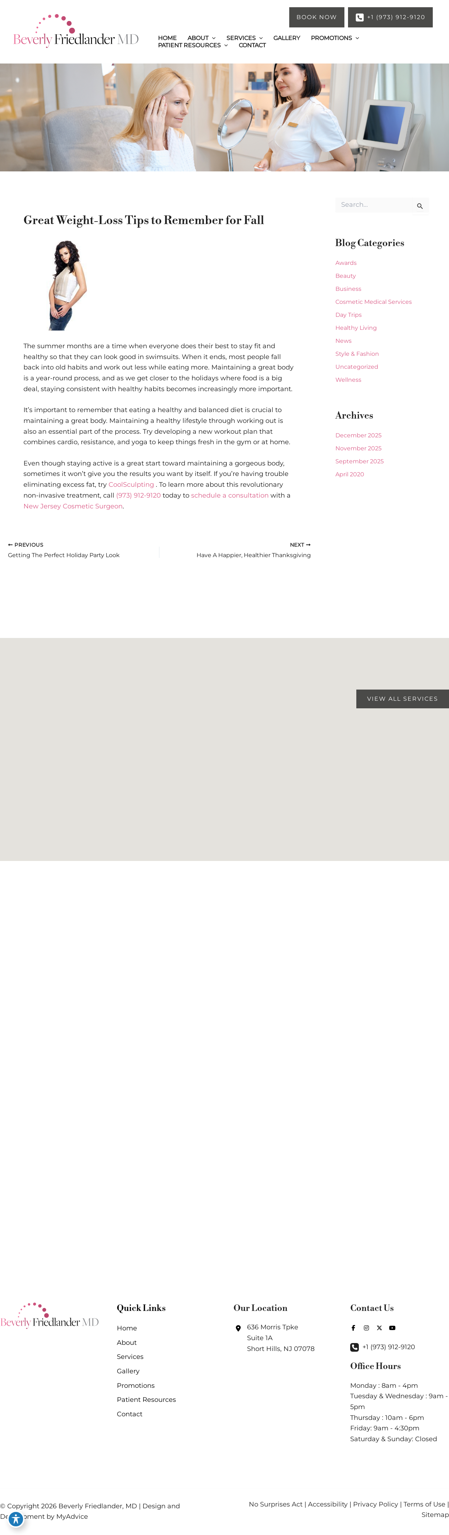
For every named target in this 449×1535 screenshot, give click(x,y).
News (343, 340)
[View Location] (274, 1338)
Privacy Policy (375, 1504)
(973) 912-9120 (138, 495)
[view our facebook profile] (353, 1328)
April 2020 (349, 474)
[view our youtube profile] (392, 1328)
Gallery (128, 1371)
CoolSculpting (131, 485)
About (127, 1343)
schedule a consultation (230, 495)
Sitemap (435, 1515)
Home (127, 1328)
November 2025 (358, 448)
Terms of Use (424, 1504)
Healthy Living (356, 327)
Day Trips (348, 314)
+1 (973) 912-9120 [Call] (388, 1347)
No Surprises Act (276, 1504)
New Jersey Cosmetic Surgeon (73, 506)
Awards (346, 262)
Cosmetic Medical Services (373, 301)
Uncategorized (356, 366)
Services (130, 1357)
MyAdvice (72, 1517)
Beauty (345, 275)
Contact (129, 1414)
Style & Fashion (357, 353)
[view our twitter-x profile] (379, 1328)
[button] (316, 17)
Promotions (136, 1386)
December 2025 (358, 435)
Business (348, 288)
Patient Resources (146, 1400)
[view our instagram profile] (366, 1328)
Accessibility (328, 1504)
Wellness (348, 379)
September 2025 (359, 461)
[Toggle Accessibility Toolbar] (16, 1519)
